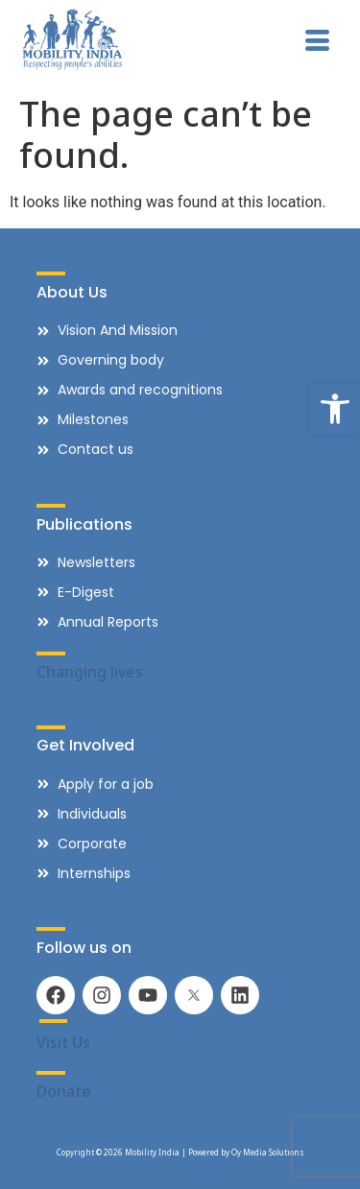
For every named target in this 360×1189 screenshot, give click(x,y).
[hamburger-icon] (317, 42)
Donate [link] (63, 1091)
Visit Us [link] (63, 1042)
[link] (335, 409)
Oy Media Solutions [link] (267, 1152)
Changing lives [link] (89, 671)
